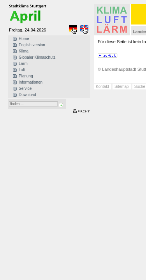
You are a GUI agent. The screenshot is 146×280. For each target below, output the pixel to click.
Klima (23, 51)
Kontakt (102, 86)
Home (24, 39)
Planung (26, 76)
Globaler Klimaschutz (37, 57)
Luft (22, 70)
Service (25, 88)
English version (32, 45)
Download (27, 95)
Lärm (23, 63)
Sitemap (121, 86)
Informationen (30, 82)
